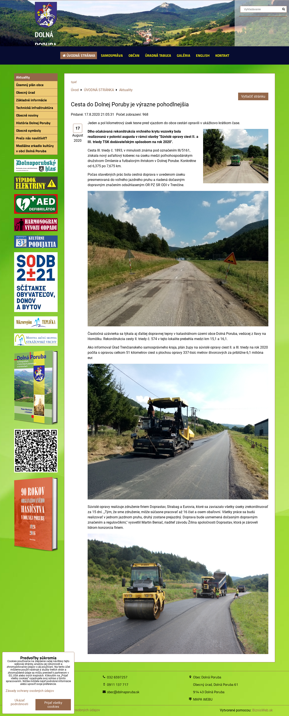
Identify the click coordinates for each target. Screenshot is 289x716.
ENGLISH (203, 55)
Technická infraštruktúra (34, 107)
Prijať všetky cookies (53, 705)
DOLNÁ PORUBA (46, 40)
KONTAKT (222, 55)
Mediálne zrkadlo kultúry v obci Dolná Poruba (35, 148)
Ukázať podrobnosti (19, 702)
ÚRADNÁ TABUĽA (158, 55)
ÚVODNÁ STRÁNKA (78, 55)
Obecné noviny (27, 115)
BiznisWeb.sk (262, 710)
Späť (74, 82)
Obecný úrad (25, 92)
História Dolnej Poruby (33, 122)
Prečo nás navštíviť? (31, 138)
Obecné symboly (28, 130)
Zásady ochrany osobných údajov (30, 691)
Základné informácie (31, 100)
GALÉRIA (183, 55)
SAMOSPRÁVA (112, 55)
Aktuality (23, 77)
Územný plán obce (29, 84)
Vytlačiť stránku (253, 96)
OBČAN (134, 55)
